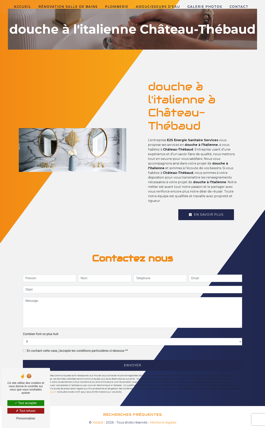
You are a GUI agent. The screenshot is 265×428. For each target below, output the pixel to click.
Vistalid (97, 422)
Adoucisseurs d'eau (158, 7)
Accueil (22, 7)
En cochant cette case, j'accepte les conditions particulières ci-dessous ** (77, 351)
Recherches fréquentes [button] (132, 414)
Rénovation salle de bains (68, 7)
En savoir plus (206, 214)
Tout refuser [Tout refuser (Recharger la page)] (26, 410)
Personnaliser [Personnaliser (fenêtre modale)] (25, 418)
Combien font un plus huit (40, 334)
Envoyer (132, 365)
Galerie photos (205, 7)
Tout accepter (26, 403)
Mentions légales (162, 422)
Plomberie (117, 7)
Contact (239, 7)
